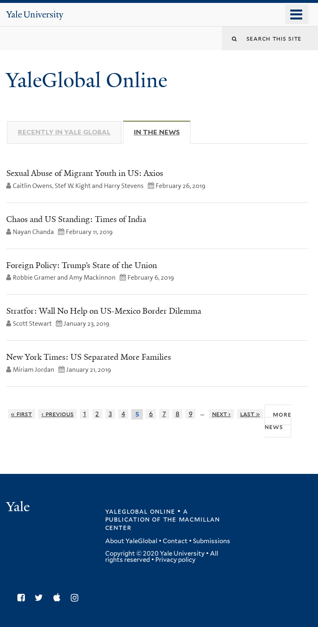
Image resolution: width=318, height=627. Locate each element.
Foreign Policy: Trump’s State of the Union (81, 265)
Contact (175, 541)
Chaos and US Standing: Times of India (76, 219)
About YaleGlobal (131, 541)
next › (221, 414)
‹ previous (57, 414)
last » (250, 414)
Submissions (211, 541)
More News (278, 420)
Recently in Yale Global (64, 132)
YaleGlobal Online (86, 80)
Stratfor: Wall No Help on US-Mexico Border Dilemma (103, 310)
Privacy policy (175, 560)
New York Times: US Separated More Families (88, 356)
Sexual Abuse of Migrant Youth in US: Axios (84, 173)
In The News (162, 132)
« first (21, 414)
